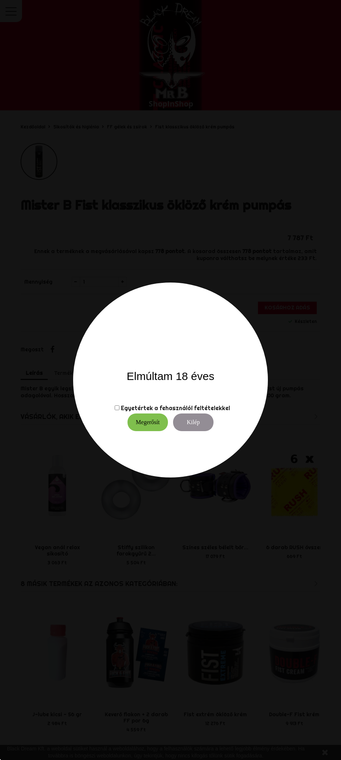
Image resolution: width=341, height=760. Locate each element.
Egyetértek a (139, 408)
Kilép (193, 422)
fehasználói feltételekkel (194, 408)
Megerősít (148, 422)
